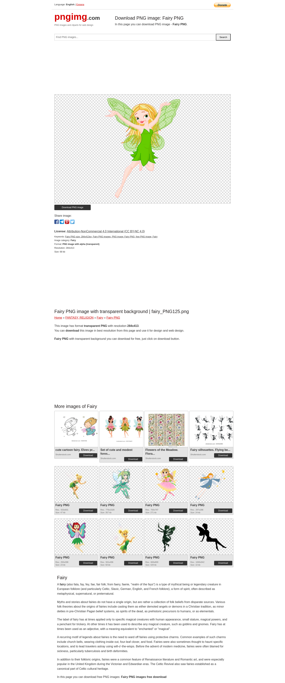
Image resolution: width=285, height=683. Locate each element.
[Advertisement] (142, 68)
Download (88, 455)
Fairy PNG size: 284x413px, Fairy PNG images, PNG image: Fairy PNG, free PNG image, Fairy (111, 236)
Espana (80, 4)
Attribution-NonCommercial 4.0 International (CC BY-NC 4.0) (106, 231)
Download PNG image (72, 207)
